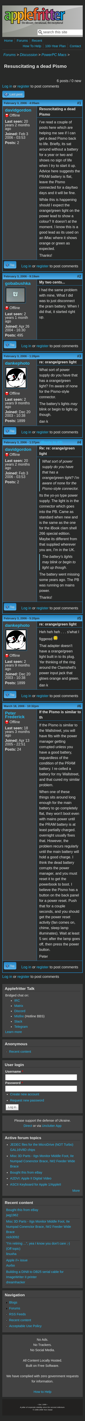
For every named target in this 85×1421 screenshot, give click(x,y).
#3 (79, 356)
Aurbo (10, 1265)
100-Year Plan (55, 46)
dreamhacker (15, 1282)
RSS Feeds (17, 1314)
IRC (17, 1000)
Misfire (19, 1016)
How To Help (32, 46)
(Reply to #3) (51, 442)
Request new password (27, 1100)
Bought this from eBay (26, 1172)
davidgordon (18, 110)
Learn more (13, 1032)
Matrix (18, 1006)
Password (14, 1083)
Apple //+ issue (17, 1260)
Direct (28, 1126)
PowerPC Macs (53, 55)
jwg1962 (12, 1215)
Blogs (13, 1302)
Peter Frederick (14, 715)
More (76, 1190)
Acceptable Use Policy (25, 1326)
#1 (79, 103)
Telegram (21, 1026)
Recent (37, 40)
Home (8, 40)
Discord (19, 1011)
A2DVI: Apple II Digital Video (30, 1178)
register (23, 86)
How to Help (42, 1392)
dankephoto (17, 363)
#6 (79, 706)
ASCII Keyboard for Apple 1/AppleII (35, 1184)
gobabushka (18, 283)
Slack (18, 1021)
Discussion (28, 55)
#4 (79, 442)
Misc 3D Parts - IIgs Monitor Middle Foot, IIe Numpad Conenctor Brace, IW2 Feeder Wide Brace (42, 1161)
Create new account (24, 1094)
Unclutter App (51, 1126)
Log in (7, 86)
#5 (79, 618)
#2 (79, 276)
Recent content (20, 1051)
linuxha (11, 1254)
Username (14, 1071)
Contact (75, 46)
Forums (22, 40)
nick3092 (12, 1237)
